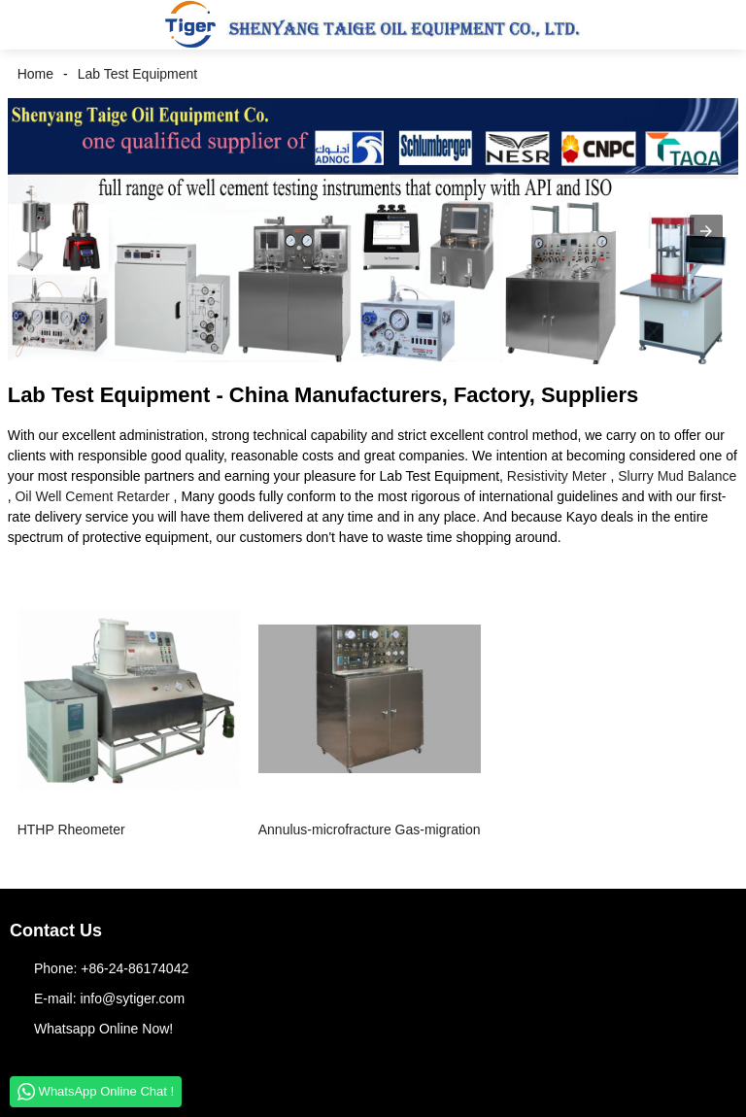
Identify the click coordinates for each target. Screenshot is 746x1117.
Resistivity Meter (557, 476)
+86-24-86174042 (134, 968)
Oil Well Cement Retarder (92, 496)
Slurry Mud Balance (677, 476)
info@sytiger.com (132, 998)
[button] (29, 25)
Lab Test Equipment (138, 74)
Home (35, 74)
